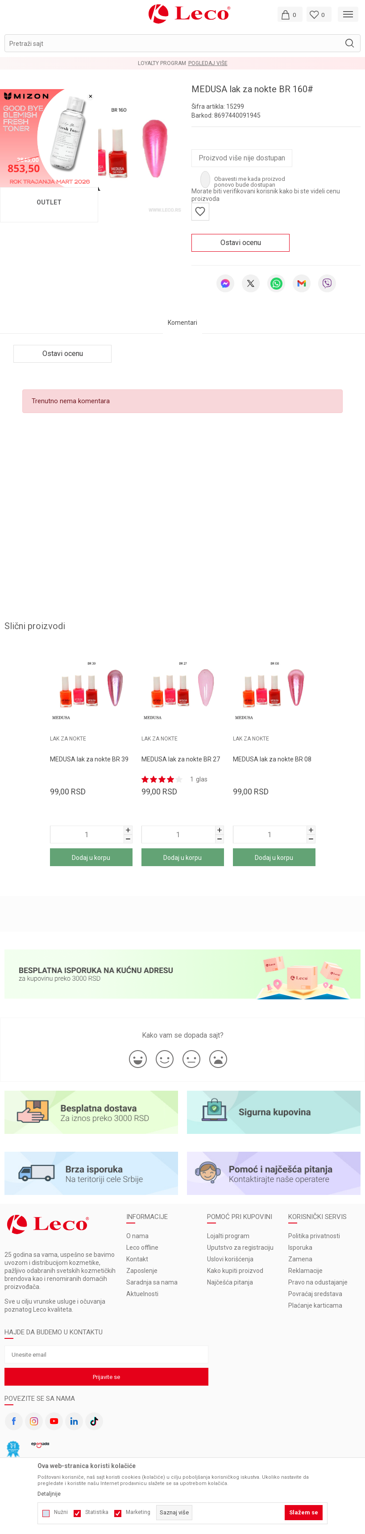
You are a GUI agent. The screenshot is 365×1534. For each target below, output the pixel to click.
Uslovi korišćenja (230, 1259)
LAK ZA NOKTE (159, 739)
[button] (182, 43)
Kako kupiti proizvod (235, 1270)
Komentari (182, 322)
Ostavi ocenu (240, 242)
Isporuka (300, 1247)
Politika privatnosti (314, 1235)
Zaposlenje (142, 1270)
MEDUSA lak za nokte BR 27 (180, 759)
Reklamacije (305, 1270)
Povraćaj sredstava (315, 1293)
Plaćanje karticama (315, 1305)
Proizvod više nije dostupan (242, 158)
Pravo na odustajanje (318, 1282)
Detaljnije (49, 1494)
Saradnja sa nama (152, 1282)
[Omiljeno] (319, 14)
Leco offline (142, 1247)
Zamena (300, 1259)
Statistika (96, 1512)
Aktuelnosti (142, 1293)
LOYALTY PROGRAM (162, 63)
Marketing (138, 1512)
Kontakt (137, 1259)
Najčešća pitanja (230, 1282)
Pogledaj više (208, 63)
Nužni (61, 1512)
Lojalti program (228, 1235)
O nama (137, 1235)
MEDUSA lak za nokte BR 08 (272, 759)
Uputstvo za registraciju (240, 1247)
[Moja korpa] (290, 14)
